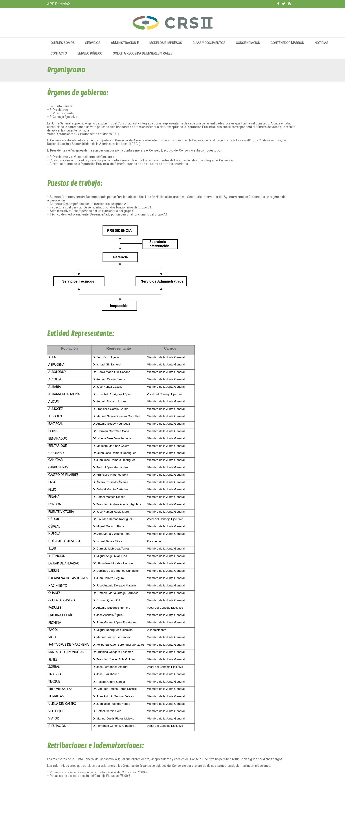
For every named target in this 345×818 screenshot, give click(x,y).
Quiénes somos (63, 43)
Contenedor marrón (287, 43)
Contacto (59, 53)
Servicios (92, 43)
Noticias (321, 43)
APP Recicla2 (58, 4)
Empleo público (89, 53)
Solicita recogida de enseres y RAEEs (142, 53)
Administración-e (125, 43)
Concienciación (248, 43)
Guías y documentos (209, 43)
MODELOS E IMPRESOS (165, 43)
